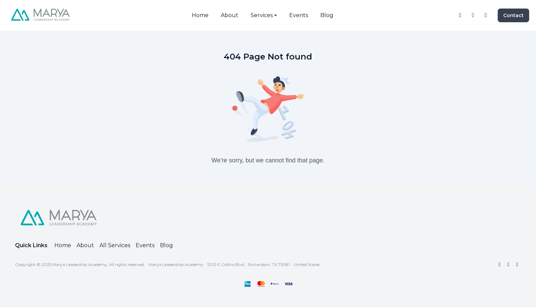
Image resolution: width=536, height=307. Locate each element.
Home (62, 245)
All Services (114, 245)
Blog (166, 245)
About (85, 245)
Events (145, 245)
